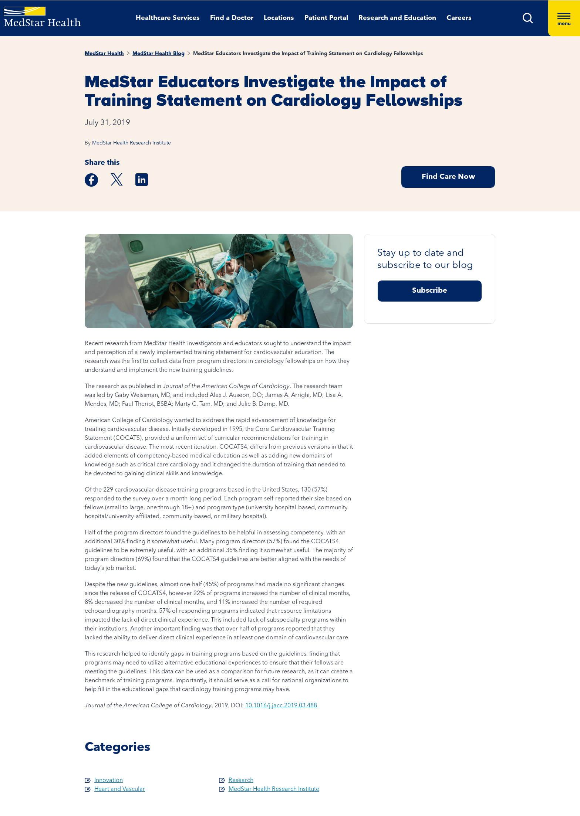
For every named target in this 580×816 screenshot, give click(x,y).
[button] (528, 18)
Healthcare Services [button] (168, 18)
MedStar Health (104, 53)
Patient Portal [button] (326, 18)
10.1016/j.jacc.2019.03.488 (281, 706)
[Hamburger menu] (564, 18)
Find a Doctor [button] (231, 18)
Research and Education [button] (397, 18)
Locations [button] (279, 18)
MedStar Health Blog (158, 53)
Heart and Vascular (119, 789)
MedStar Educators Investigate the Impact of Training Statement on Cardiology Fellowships (308, 53)
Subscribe (429, 291)
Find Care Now (448, 177)
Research (241, 780)
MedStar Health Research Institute (131, 143)
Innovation (108, 780)
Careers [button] (459, 18)
